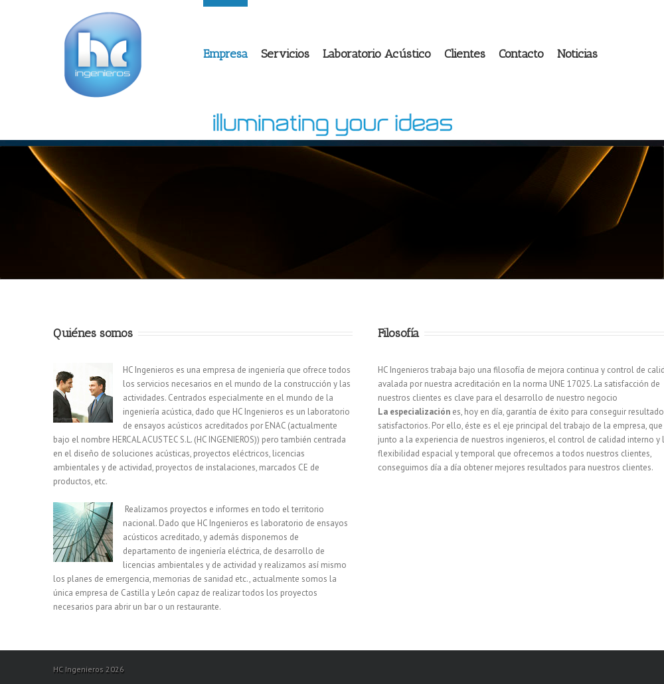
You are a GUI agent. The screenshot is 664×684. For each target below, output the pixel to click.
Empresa (225, 53)
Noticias (577, 53)
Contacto (521, 53)
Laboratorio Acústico (377, 53)
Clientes (464, 53)
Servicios (285, 53)
